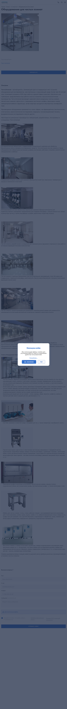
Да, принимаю (29, 362)
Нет (41, 362)
